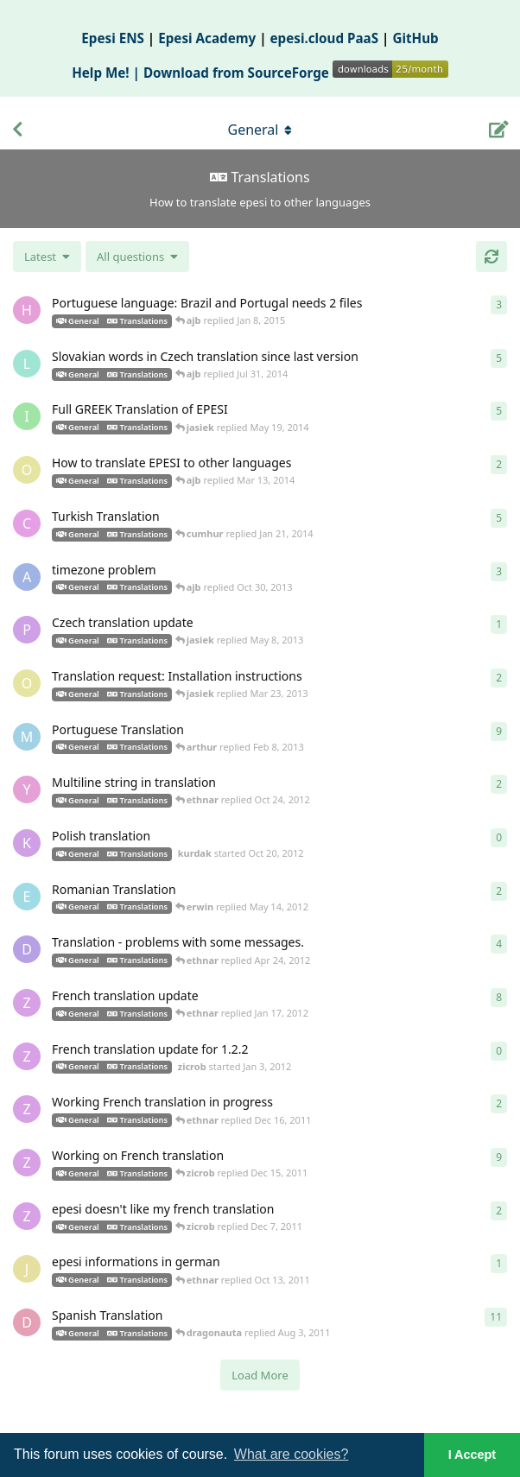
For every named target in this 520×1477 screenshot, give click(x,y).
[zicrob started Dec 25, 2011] (27, 1003)
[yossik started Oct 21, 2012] (27, 789)
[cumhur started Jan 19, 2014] (27, 523)
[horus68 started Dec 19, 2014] (27, 310)
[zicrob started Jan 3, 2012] (27, 1056)
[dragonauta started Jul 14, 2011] (27, 1322)
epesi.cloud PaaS (324, 38)
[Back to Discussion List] (17, 129)
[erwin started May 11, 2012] (27, 896)
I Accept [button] (472, 1454)
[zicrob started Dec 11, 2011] (27, 1162)
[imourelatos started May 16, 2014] (27, 416)
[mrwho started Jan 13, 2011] (27, 737)
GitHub (415, 38)
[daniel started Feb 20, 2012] (27, 949)
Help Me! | (107, 72)
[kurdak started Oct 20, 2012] (27, 843)
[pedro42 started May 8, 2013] (27, 629)
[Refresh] (491, 256)
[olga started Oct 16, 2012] (27, 683)
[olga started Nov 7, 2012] (27, 470)
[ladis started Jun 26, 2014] (27, 363)
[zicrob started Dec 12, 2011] (27, 1109)
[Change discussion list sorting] (47, 256)
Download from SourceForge (295, 72)
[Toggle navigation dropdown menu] (260, 129)
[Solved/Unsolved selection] (137, 256)
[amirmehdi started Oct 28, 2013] (27, 577)
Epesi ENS (112, 38)
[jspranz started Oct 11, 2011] (27, 1269)
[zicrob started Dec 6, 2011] (27, 1216)
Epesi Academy (207, 38)
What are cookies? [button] (291, 1454)
